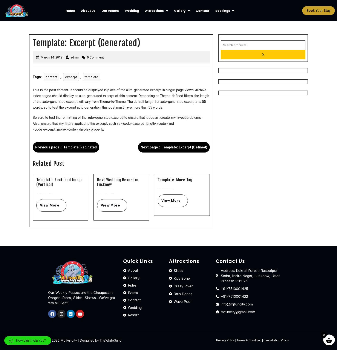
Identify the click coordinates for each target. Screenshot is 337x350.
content (51, 77)
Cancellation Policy (276, 340)
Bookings (224, 11)
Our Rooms (110, 11)
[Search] (263, 54)
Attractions (156, 11)
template (91, 77)
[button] (318, 10)
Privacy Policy (225, 340)
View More (47, 203)
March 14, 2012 (51, 57)
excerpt (71, 77)
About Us (88, 11)
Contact (202, 11)
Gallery (182, 11)
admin (74, 57)
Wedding (132, 11)
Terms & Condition (249, 340)
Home (70, 11)
